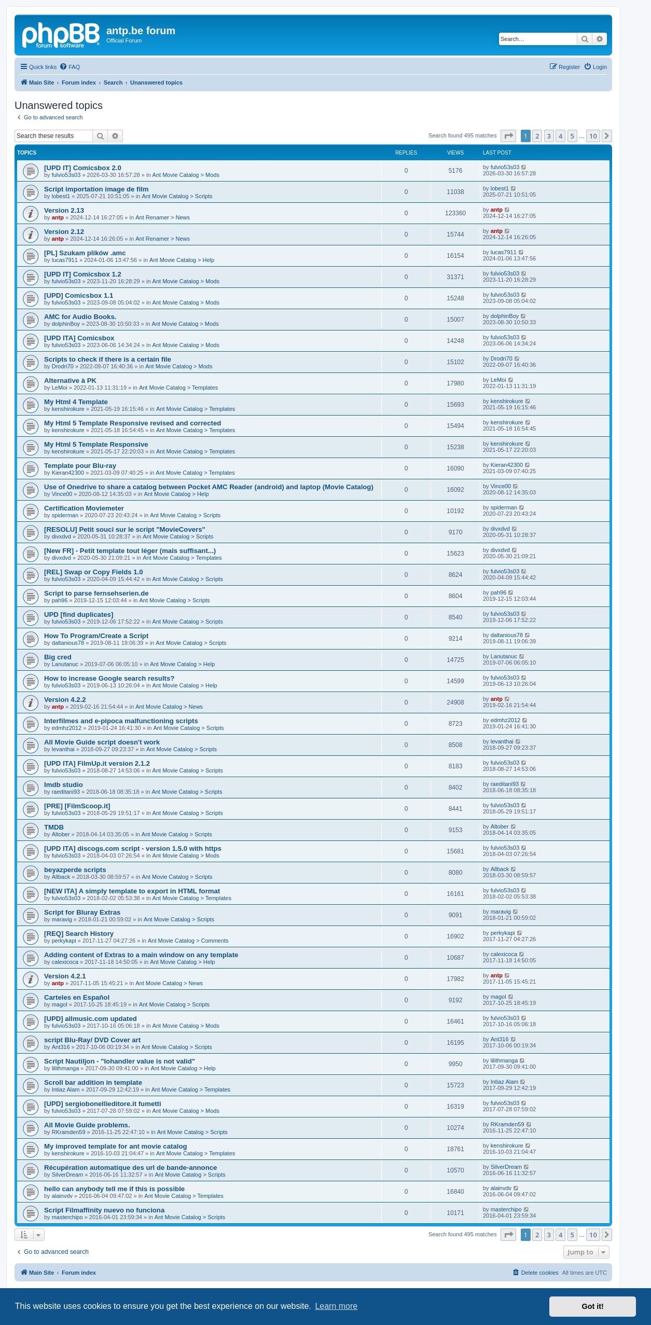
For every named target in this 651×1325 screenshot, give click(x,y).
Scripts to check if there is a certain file (107, 359)
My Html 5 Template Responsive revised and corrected (132, 423)
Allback (61, 877)
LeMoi (59, 387)
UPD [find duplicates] (78, 614)
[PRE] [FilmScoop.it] (77, 806)
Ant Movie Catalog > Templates (178, 387)
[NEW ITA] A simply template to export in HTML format (132, 891)
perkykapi (64, 940)
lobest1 (61, 196)
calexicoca (65, 962)
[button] (508, 136)
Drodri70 (63, 366)
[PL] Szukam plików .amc (85, 253)
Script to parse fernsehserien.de (96, 593)
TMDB (54, 827)
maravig (62, 919)
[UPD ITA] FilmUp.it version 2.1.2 (97, 763)
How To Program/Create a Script (96, 636)
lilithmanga (65, 1068)
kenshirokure (68, 409)
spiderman (65, 515)
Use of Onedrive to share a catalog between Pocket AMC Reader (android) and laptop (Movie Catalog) (208, 487)
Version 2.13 (64, 210)
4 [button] (560, 136)
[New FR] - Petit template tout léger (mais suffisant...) (130, 551)
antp (58, 217)
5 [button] (572, 136)
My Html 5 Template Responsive (96, 444)
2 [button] (537, 136)
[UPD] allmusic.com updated (90, 1019)
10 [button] (593, 136)
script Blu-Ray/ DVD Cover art (92, 1040)
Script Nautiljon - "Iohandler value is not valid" (119, 1061)
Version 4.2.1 (65, 976)
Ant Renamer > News (162, 217)
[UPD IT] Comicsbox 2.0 (82, 168)
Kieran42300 (68, 473)
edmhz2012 (67, 728)
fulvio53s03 (66, 175)
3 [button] (549, 136)
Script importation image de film (96, 189)
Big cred (58, 657)
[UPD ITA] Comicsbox (79, 338)
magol (59, 1004)
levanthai (63, 749)
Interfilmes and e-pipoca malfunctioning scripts (121, 721)
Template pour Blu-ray (80, 466)
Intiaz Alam (66, 1089)
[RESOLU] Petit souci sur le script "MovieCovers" (124, 529)
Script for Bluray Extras (82, 912)
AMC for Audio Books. (80, 317)
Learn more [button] (336, 1306)
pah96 (60, 600)
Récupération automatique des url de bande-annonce (130, 1167)
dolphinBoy (66, 324)
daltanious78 (68, 643)
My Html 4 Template (76, 402)
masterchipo (67, 1217)
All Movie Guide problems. (87, 1125)
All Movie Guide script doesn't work (102, 742)
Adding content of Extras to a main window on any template (141, 955)
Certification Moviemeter (84, 508)
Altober (61, 834)
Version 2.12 (64, 232)
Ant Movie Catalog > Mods (186, 175)
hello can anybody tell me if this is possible (114, 1189)
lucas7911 (65, 260)
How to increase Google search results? (109, 678)
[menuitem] (69, 67)
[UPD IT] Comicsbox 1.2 (82, 274)
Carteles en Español (76, 997)
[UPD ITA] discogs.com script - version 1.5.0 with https (132, 848)
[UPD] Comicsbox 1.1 (78, 295)
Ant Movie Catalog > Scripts (177, 196)
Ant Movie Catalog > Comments (188, 940)
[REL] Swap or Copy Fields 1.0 (93, 572)
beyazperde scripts (75, 870)
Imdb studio (63, 785)
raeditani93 (66, 792)
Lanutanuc (65, 664)
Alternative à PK (70, 380)
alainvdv (62, 1196)
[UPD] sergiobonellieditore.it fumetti (102, 1104)
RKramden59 (69, 1132)
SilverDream (68, 1174)
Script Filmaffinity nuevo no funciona (104, 1210)
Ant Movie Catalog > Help (181, 260)
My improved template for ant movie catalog (115, 1146)
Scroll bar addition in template (93, 1082)
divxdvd (61, 536)
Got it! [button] (593, 1306)
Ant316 (61, 1047)
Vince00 (62, 494)
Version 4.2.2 (65, 699)
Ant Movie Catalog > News (169, 706)
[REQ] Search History (79, 933)
